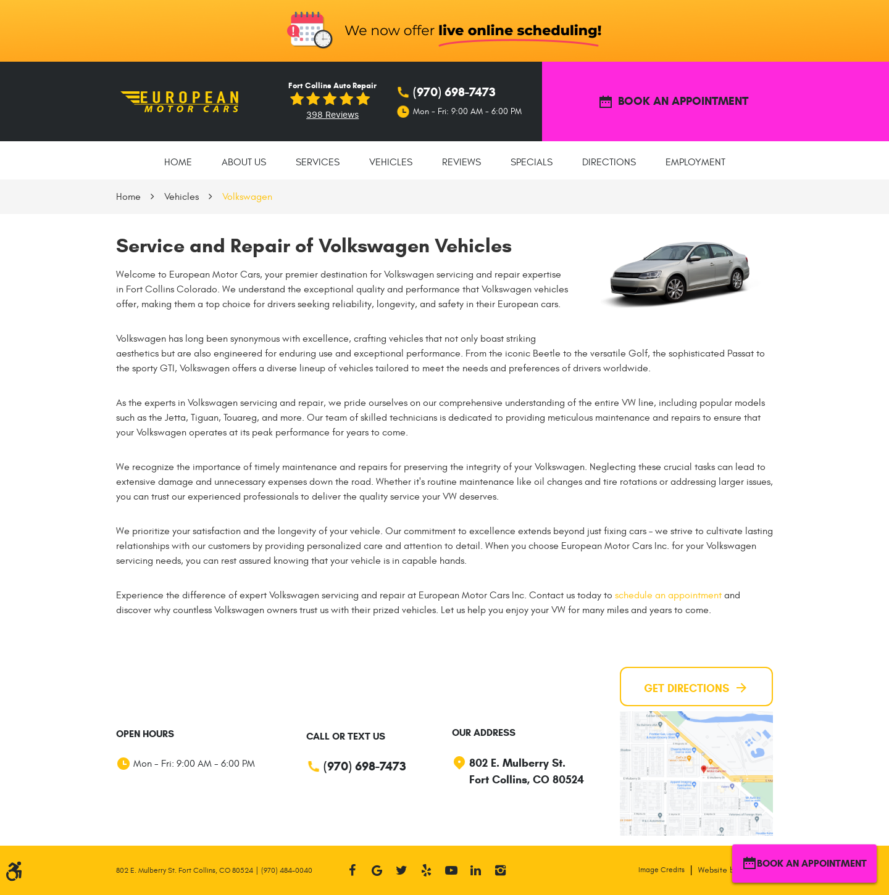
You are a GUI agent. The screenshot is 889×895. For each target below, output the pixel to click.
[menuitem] (178, 160)
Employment (695, 162)
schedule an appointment (668, 595)
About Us (244, 162)
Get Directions (696, 687)
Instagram (500, 870)
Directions (609, 162)
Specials (532, 162)
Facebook (352, 870)
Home (178, 162)
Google (377, 870)
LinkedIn (476, 870)
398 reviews (332, 115)
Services (318, 162)
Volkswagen (247, 196)
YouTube (451, 870)
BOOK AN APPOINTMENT (673, 102)
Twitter (402, 870)
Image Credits (661, 869)
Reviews (461, 162)
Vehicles (390, 162)
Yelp (426, 870)
